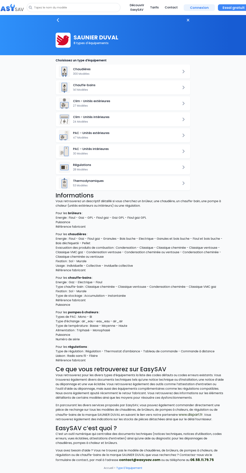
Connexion (199, 7)
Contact (171, 7)
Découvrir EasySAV (137, 7)
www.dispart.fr (191, 414)
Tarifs (154, 7)
